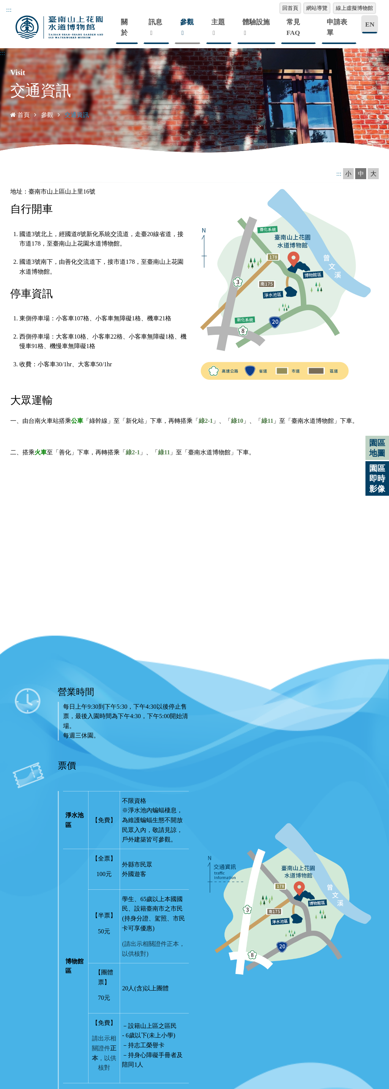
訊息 (155, 22)
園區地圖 (377, 447)
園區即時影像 (377, 478)
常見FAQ (293, 27)
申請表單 (337, 27)
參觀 (187, 22)
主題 (218, 22)
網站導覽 (316, 8)
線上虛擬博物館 (354, 8)
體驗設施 (256, 22)
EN (369, 24)
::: (2, 52)
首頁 (20, 114)
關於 (124, 27)
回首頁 (290, 8)
